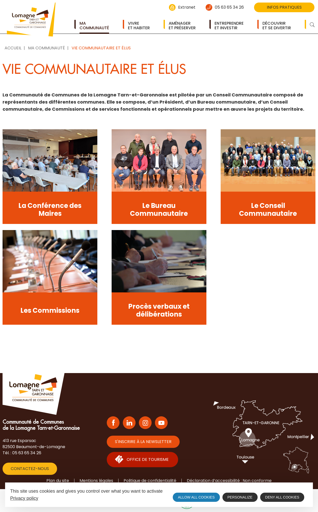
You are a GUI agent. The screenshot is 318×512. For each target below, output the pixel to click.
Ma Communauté (46, 48)
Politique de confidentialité (150, 480)
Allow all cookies (196, 497)
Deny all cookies (282, 497)
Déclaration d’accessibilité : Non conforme (229, 480)
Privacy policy (24, 498)
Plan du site (57, 480)
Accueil (13, 48)
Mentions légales (96, 480)
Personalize (240, 497)
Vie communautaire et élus (101, 48)
